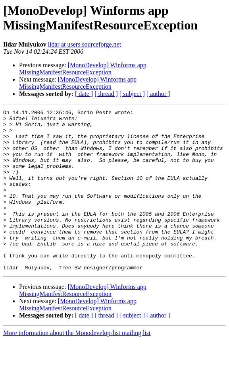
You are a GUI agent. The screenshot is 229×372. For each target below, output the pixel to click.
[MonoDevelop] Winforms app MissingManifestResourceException (82, 69)
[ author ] (158, 93)
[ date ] (84, 93)
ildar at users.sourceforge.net (84, 44)
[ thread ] (106, 93)
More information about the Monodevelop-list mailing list (77, 365)
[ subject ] (132, 93)
